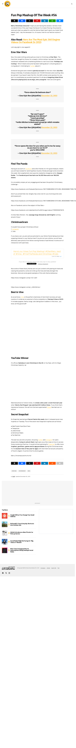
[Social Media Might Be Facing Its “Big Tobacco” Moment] (4, 541)
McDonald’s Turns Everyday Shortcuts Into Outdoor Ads (22, 524)
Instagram (15, 229)
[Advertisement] (17, 492)
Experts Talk (53, 568)
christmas (14, 470)
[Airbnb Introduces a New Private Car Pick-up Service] (4, 533)
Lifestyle (48, 568)
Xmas (29, 470)
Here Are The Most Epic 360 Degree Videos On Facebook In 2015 (35, 41)
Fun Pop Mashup (22, 470)
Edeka (49, 407)
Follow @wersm (43, 264)
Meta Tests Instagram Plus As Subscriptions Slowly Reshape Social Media (21, 550)
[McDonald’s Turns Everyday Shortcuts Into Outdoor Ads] (4, 524)
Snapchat (51, 444)
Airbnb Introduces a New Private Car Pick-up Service (21, 533)
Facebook (28, 169)
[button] (3, 4)
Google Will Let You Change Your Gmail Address (22, 515)
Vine (22, 297)
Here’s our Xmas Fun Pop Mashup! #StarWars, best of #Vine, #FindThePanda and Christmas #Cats (37, 252)
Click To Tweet (56, 256)
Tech (58, 568)
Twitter (32, 66)
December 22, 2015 (49, 95)
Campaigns (42, 568)
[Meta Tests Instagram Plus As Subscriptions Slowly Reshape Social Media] (4, 550)
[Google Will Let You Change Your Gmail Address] (4, 516)
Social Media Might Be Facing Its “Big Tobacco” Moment (21, 541)
